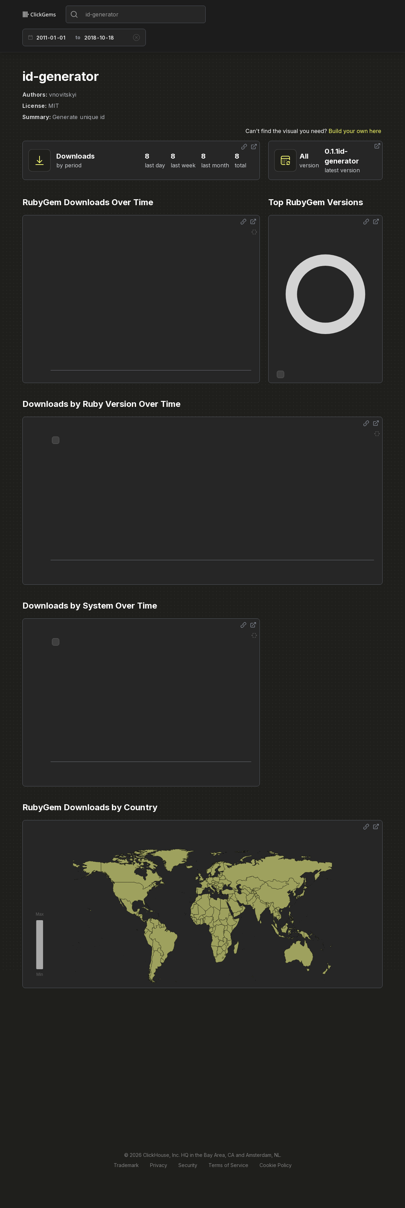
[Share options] (244, 146)
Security (187, 1165)
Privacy (158, 1165)
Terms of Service (228, 1165)
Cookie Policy (276, 1165)
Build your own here (355, 130)
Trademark (126, 1165)
